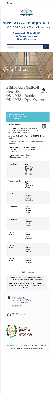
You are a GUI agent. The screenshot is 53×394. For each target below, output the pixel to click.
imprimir (22, 272)
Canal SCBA (33, 33)
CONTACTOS (17, 306)
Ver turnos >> (13, 151)
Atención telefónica (26, 36)
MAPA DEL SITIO (18, 314)
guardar (31, 272)
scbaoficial (19, 33)
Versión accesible (26, 39)
